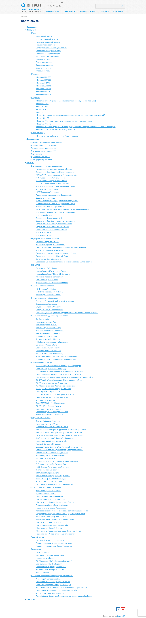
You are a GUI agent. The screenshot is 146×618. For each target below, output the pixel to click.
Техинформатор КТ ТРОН (41, 159)
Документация (87, 11)
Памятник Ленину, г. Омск (47, 424)
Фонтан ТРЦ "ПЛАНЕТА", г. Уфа (48, 327)
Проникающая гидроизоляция (48, 50)
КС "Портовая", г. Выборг (46, 289)
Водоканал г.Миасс (44, 232)
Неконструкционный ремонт (48, 42)
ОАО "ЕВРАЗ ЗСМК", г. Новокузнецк (50, 403)
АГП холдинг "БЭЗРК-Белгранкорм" (50, 593)
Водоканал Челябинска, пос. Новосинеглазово (55, 186)
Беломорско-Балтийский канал (49, 259)
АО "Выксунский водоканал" (48, 189)
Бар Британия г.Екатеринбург (48, 348)
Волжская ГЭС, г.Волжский (47, 280)
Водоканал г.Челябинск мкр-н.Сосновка (52, 226)
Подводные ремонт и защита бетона (51, 48)
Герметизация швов (44, 62)
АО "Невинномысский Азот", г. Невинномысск (55, 386)
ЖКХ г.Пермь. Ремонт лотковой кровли (52, 467)
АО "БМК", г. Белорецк (45, 400)
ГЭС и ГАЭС (35, 265)
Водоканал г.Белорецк (45, 198)
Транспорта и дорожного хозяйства (46, 487)
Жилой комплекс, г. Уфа (46, 322)
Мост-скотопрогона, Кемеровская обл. (52, 525)
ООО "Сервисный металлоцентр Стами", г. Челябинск (58, 374)
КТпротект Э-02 (42, 103)
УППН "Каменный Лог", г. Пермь (49, 292)
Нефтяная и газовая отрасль (43, 286)
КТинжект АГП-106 (43, 88)
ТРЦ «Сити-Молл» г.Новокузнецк (49, 353)
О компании (52, 11)
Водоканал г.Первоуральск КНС (49, 218)
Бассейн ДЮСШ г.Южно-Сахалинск (50, 455)
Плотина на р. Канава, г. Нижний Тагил (52, 256)
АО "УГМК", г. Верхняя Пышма (48, 406)
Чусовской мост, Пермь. (46, 493)
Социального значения (41, 417)
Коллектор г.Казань (44, 215)
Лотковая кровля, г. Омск (46, 325)
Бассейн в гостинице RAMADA (48, 350)
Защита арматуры (43, 68)
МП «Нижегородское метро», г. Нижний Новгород (57, 519)
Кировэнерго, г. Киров (45, 558)
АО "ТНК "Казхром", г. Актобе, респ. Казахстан (55, 394)
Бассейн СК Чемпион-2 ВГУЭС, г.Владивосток (54, 484)
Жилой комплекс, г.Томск (46, 336)
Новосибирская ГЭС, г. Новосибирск (51, 271)
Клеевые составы (43, 71)
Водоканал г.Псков (44, 235)
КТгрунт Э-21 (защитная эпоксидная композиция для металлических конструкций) (70, 115)
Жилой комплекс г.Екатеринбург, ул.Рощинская (56, 359)
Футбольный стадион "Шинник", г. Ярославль (55, 438)
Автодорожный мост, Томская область (52, 505)
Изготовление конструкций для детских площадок (57, 461)
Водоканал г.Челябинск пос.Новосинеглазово (55, 172)
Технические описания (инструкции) (46, 142)
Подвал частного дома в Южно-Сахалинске (54, 546)
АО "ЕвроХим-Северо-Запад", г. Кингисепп (53, 388)
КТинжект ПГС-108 (43, 94)
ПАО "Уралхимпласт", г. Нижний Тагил (52, 397)
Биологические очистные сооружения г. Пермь (55, 203)
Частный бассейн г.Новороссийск (50, 540)
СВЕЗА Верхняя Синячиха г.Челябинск (51, 229)
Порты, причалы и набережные (44, 298)
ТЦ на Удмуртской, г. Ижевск (48, 339)
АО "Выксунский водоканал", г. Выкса (51, 180)
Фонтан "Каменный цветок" (47, 470)
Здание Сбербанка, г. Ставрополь (50, 330)
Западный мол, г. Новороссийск (49, 310)
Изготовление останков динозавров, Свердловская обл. (59, 449)
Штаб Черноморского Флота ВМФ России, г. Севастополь (59, 435)
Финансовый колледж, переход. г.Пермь (53, 475)
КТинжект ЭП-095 (43, 83)
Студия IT (121, 616)
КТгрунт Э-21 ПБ (42, 118)
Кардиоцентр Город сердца (47, 473)
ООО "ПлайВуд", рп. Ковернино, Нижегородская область (59, 380)
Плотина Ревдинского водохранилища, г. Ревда (56, 253)
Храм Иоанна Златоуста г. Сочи (49, 481)
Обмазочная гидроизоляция (48, 53)
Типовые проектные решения (43, 148)
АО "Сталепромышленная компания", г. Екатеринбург (58, 365)
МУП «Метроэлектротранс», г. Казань (52, 516)
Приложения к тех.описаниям (43, 145)
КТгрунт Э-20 (41, 109)
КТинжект (35, 74)
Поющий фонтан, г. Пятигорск (48, 444)
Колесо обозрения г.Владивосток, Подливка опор (57, 356)
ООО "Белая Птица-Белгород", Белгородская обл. (56, 590)
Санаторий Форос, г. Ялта (46, 345)
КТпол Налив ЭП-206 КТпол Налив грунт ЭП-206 (55, 129)
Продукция (69, 11)
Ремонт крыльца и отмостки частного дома (54, 543)
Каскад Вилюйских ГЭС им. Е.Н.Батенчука (53, 274)
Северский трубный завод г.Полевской (52, 411)
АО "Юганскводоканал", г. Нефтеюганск (52, 183)
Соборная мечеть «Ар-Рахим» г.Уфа (51, 464)
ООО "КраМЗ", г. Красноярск (48, 391)
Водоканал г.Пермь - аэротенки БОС (51, 206)
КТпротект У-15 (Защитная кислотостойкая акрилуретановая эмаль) (64, 121)
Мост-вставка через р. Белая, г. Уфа (50, 499)
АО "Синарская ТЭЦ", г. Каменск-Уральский (54, 561)
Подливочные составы (45, 45)
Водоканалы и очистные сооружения (46, 166)
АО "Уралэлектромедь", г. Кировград (51, 383)
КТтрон (34, 33)
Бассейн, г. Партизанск (45, 458)
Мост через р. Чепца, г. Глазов (48, 490)
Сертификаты (36, 154)
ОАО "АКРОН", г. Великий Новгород (51, 368)
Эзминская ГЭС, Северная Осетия (50, 569)
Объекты (104, 11)
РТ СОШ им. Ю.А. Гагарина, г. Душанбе (52, 452)
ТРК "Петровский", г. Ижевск (48, 333)
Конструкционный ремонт (47, 39)
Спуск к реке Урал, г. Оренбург (48, 307)
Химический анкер (44, 36)
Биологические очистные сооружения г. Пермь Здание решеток (62, 209)
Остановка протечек (44, 65)
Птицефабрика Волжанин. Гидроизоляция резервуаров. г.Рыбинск (64, 596)
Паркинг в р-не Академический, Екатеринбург (55, 534)
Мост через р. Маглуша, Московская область (55, 502)
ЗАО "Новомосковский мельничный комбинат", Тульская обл (61, 587)
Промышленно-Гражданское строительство (49, 316)
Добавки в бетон (43, 59)
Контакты (118, 11)
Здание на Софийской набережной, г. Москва (55, 301)
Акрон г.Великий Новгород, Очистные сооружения (57, 201)
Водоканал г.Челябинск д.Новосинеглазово (54, 224)
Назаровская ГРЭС (43, 552)
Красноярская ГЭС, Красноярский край (52, 282)
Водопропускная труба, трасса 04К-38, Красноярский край (60, 513)
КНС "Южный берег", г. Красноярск (50, 178)
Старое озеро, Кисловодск (47, 304)
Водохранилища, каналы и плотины (46, 238)
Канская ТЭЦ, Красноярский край (50, 555)
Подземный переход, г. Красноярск (51, 508)
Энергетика (36, 549)
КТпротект (35, 97)
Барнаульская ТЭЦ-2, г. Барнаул (49, 564)
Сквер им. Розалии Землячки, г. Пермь (52, 426)
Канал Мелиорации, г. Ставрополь (50, 244)
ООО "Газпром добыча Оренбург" (50, 496)
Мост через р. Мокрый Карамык (49, 528)
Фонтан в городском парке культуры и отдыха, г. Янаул (59, 432)
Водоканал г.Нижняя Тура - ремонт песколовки (55, 212)
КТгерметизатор (38, 132)
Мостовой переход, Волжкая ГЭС (49, 277)
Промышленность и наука (42, 362)
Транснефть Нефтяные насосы (48, 295)
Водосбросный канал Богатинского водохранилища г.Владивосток (64, 262)
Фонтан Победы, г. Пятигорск (48, 421)
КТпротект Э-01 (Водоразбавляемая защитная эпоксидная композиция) (66, 101)
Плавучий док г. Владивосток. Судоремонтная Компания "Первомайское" (67, 312)
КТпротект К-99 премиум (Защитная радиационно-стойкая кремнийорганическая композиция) (76, 126)
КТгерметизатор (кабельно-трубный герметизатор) (57, 136)
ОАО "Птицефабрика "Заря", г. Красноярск (53, 584)
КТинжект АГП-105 (43, 86)
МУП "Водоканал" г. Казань (47, 192)
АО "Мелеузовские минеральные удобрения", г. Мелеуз (59, 371)
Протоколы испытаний (40, 156)
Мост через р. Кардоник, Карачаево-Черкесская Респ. (58, 531)
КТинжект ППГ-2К (43, 91)
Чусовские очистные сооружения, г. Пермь (54, 169)
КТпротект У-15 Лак (44, 124)
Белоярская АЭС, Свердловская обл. (51, 566)
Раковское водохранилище (47, 241)
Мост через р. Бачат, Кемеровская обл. (52, 522)
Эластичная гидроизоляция (47, 56)
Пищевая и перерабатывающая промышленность (52, 575)
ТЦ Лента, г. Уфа (42, 319)
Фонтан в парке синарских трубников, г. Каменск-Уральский (61, 429)
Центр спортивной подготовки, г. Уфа (51, 441)
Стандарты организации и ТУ (43, 151)
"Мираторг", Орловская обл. (48, 579)
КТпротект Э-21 (42, 112)
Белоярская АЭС (42, 572)
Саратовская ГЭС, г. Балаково (48, 268)
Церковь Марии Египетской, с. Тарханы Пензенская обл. (59, 447)
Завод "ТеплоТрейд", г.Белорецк (49, 414)
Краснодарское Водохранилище (49, 250)
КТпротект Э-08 (42, 106)
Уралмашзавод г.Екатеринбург (48, 409)
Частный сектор (37, 537)
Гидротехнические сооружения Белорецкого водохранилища (61, 247)
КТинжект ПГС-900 (43, 77)
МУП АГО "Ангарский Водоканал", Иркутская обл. (56, 175)
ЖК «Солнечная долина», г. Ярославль (52, 342)
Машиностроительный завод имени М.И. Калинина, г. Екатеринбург (64, 377)
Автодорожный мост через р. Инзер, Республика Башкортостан (62, 511)
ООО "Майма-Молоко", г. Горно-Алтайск (53, 581)
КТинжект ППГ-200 (43, 80)
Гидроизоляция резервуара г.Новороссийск (54, 195)
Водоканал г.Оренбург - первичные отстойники (56, 221)
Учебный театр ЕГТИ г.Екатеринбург (51, 478)
